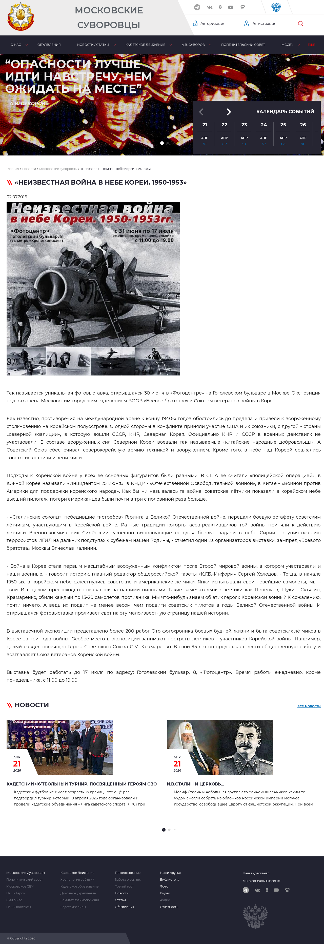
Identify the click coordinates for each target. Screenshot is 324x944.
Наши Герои (15, 893)
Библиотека (169, 879)
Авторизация (212, 23)
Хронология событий (77, 879)
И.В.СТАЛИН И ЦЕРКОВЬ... (195, 784)
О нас (16, 45)
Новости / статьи (93, 45)
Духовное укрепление (78, 893)
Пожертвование (127, 872)
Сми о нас (14, 900)
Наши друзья (170, 872)
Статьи (120, 900)
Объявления (49, 45)
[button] (162, 143)
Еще (311, 45)
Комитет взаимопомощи (79, 900)
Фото (164, 886)
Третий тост (124, 886)
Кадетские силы (73, 907)
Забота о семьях (127, 879)
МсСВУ (287, 45)
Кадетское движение (145, 45)
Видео (165, 893)
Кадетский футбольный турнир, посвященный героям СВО (82, 784)
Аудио (165, 900)
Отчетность (169, 907)
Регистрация (264, 23)
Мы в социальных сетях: (261, 881)
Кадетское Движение (77, 872)
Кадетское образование (79, 886)
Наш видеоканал (256, 873)
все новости (309, 706)
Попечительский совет (243, 45)
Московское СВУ (19, 886)
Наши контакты (18, 907)
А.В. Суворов (193, 45)
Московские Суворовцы (109, 17)
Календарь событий (285, 111)
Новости (122, 893)
